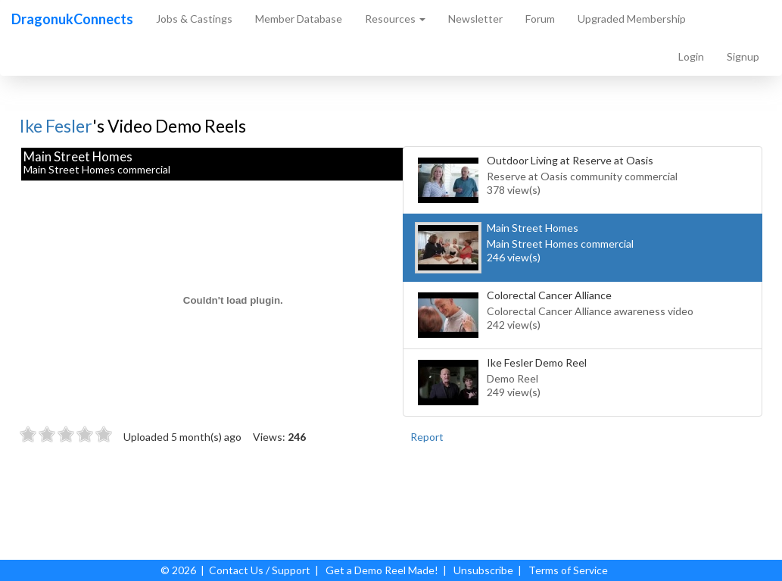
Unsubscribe (483, 570)
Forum (540, 18)
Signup (743, 56)
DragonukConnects (72, 19)
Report (427, 436)
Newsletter (475, 18)
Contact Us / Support (259, 570)
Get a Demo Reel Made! (382, 570)
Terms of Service (568, 570)
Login (691, 56)
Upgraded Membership (632, 18)
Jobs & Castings (194, 18)
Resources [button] (395, 18)
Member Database (298, 18)
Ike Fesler (56, 125)
